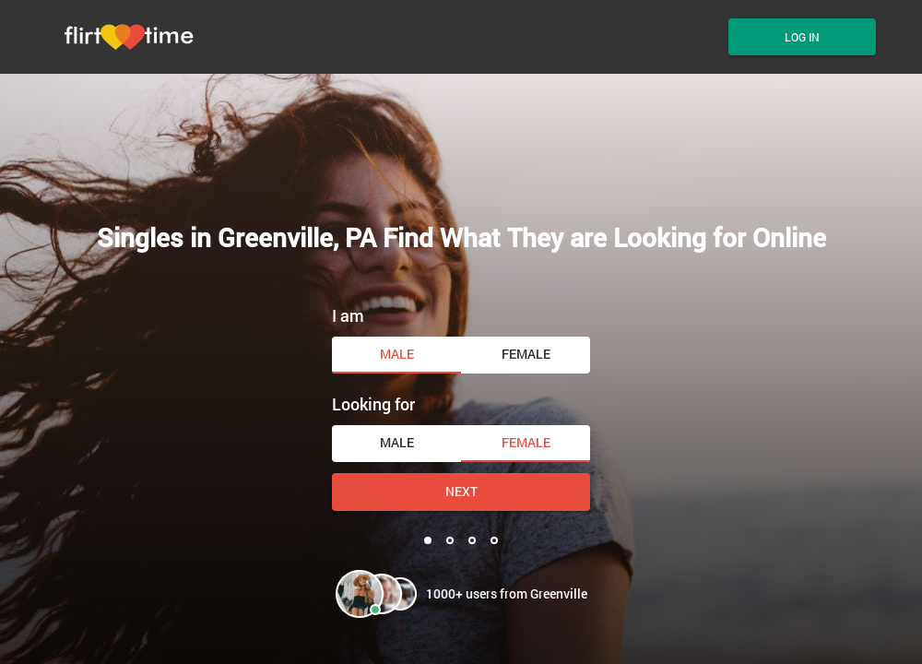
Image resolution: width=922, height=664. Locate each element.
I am (348, 315)
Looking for (373, 404)
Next (461, 491)
